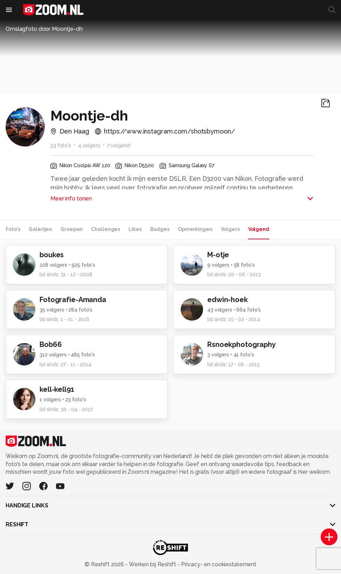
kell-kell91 (57, 389)
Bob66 (51, 344)
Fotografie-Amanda (73, 299)
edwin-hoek (227, 299)
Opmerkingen (195, 229)
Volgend (258, 229)
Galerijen (40, 229)
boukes (52, 255)
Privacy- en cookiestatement (218, 564)
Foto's (13, 229)
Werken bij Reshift (153, 564)
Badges (159, 229)
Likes (134, 229)
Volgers (230, 229)
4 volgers (89, 145)
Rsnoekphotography (241, 344)
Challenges (105, 229)
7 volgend (118, 145)
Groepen (72, 229)
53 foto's (60, 145)
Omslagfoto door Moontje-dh (44, 29)
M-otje (218, 255)
